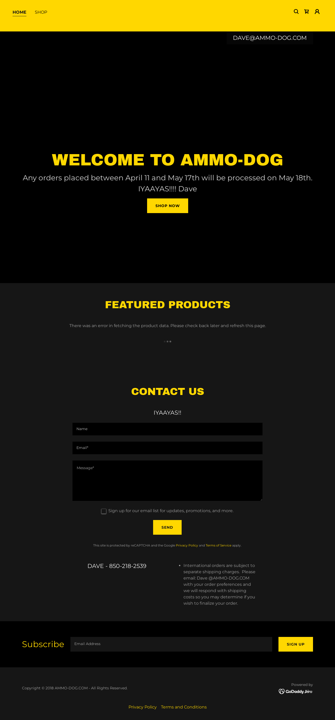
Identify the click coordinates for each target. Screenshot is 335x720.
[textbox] (167, 429)
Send (167, 527)
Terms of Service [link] (218, 545)
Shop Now (167, 205)
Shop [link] (41, 20)
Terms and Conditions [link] (184, 707)
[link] (307, 20)
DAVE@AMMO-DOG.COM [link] (270, 37)
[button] (317, 20)
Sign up (296, 644)
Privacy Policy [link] (187, 545)
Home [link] (19, 20)
